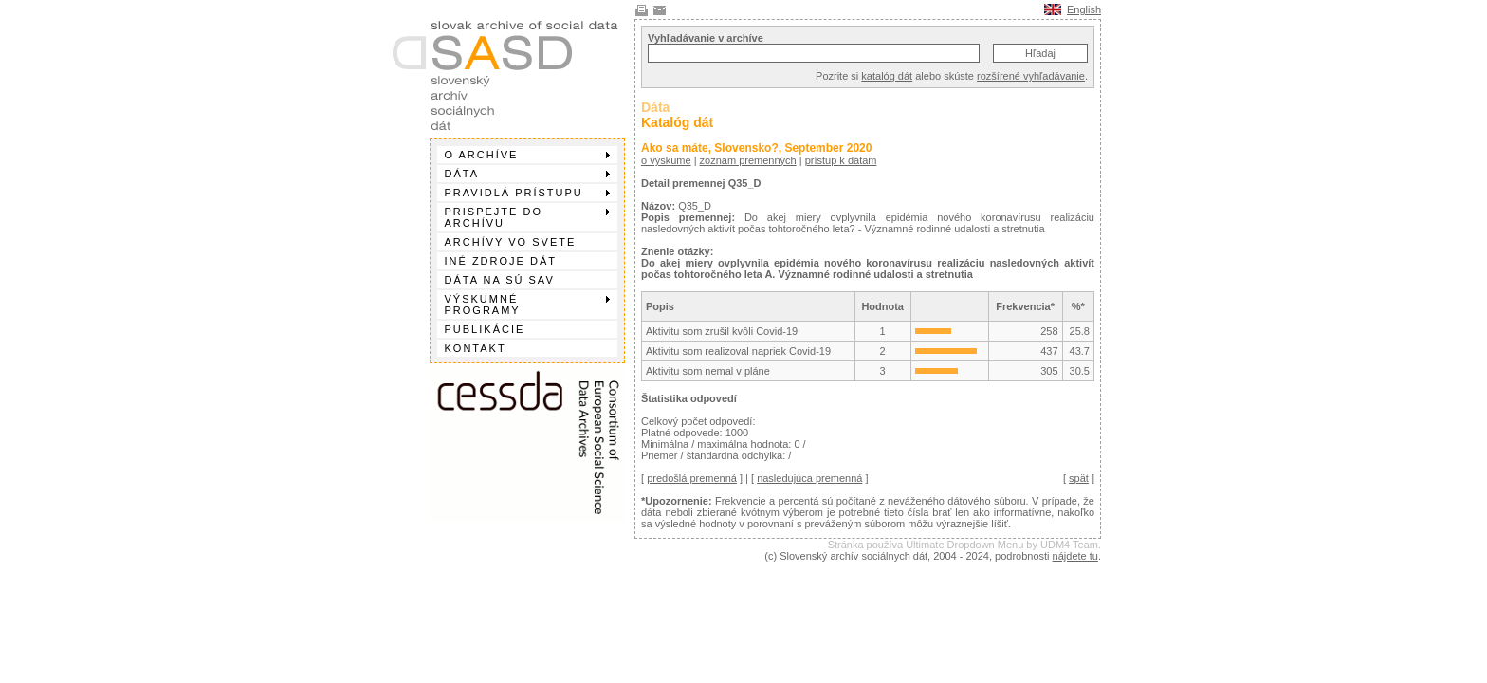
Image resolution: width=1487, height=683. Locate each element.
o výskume (666, 160)
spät (1079, 478)
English (1084, 9)
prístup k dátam (841, 160)
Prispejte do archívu (527, 217)
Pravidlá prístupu (527, 192)
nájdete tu (1075, 556)
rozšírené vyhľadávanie (1031, 76)
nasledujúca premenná (809, 478)
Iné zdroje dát (501, 261)
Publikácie (485, 329)
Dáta (527, 173)
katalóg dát (886, 76)
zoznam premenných (748, 160)
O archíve (527, 154)
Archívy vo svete (511, 242)
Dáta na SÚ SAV (500, 280)
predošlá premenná (692, 478)
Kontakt (475, 348)
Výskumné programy (527, 304)
